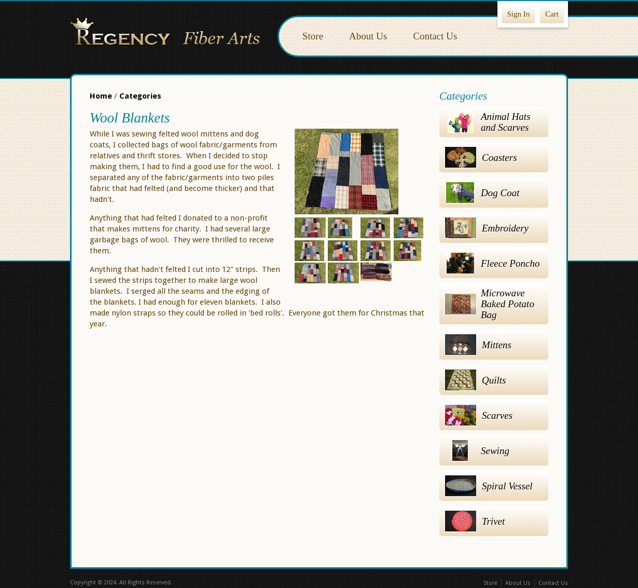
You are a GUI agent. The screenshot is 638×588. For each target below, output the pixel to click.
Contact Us (435, 36)
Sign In (518, 14)
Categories (140, 96)
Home (101, 96)
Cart (552, 14)
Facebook (297, 583)
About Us (368, 36)
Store (312, 36)
